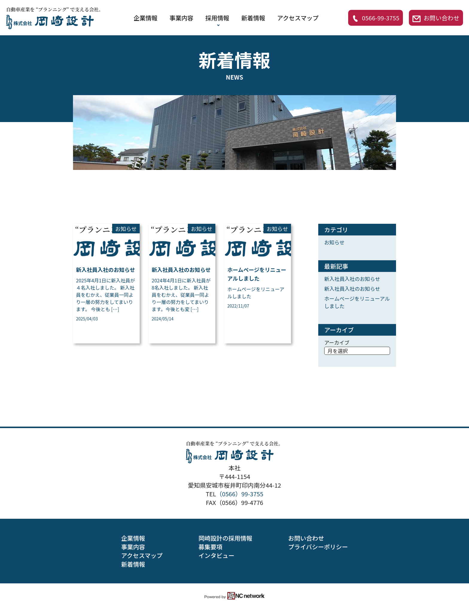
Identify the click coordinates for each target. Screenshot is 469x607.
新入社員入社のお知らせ (105, 269)
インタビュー (216, 555)
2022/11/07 (238, 306)
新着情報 (253, 17)
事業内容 (182, 17)
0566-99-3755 (375, 17)
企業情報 (146, 17)
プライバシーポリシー (318, 546)
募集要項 (210, 546)
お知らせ (126, 228)
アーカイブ (336, 342)
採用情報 (217, 17)
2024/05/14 (162, 319)
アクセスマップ (298, 17)
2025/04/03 (87, 319)
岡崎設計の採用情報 (225, 538)
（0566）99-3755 (239, 493)
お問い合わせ (435, 17)
